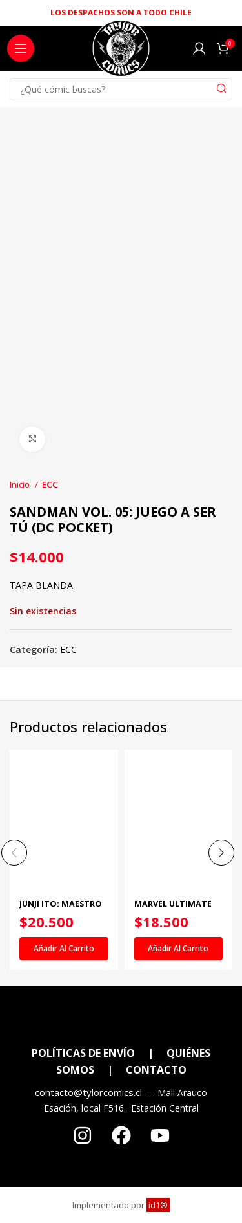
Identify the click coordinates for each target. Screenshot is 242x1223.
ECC (50, 484)
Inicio (21, 484)
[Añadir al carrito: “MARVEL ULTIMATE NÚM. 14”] (178, 948)
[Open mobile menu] (20, 48)
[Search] (121, 89)
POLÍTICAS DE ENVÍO (83, 1053)
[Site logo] (121, 52)
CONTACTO (156, 1070)
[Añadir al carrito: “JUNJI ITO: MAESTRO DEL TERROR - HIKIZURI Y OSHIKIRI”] (63, 948)
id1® (158, 1205)
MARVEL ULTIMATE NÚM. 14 (173, 908)
